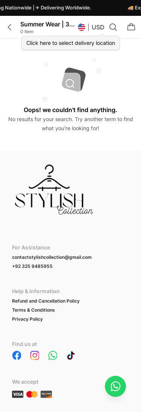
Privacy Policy (27, 319)
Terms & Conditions (33, 310)
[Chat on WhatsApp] (115, 386)
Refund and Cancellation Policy (46, 301)
